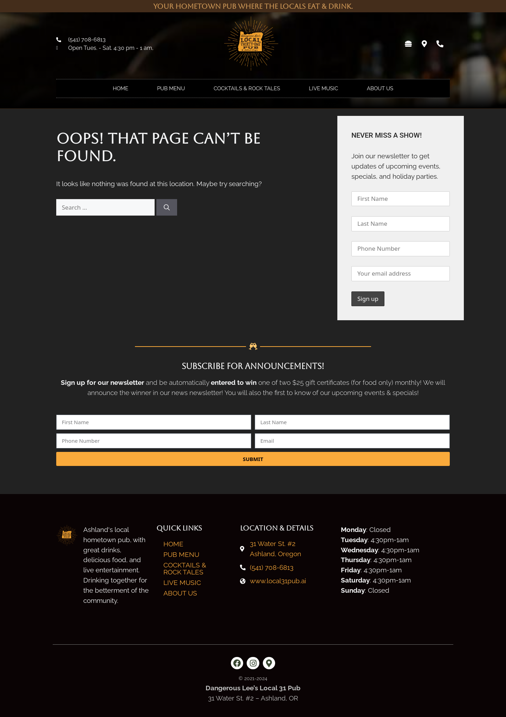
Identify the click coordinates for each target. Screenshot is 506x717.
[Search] (166, 207)
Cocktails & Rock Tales (247, 88)
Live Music (323, 88)
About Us (380, 88)
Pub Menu (171, 88)
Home (120, 88)
